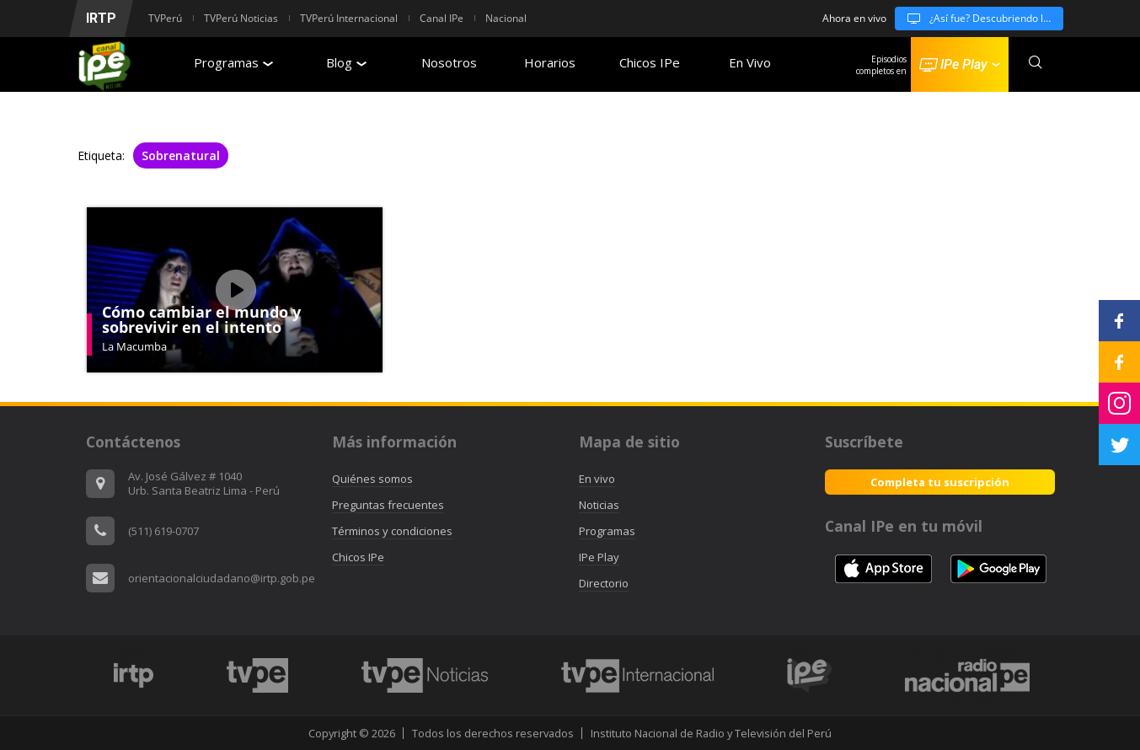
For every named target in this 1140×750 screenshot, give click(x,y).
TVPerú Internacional (349, 18)
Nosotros (449, 62)
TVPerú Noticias (241, 18)
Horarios (549, 62)
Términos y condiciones (392, 530)
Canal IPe (441, 18)
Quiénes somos (372, 478)
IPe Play (599, 557)
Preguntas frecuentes (388, 504)
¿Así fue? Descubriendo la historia (979, 18)
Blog (346, 62)
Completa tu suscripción (939, 482)
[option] (134, 675)
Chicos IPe (649, 62)
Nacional (506, 18)
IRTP (101, 18)
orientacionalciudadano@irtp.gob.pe (221, 578)
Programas (233, 62)
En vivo (597, 478)
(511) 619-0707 (163, 530)
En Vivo (750, 62)
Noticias (599, 504)
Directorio (604, 583)
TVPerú (165, 18)
